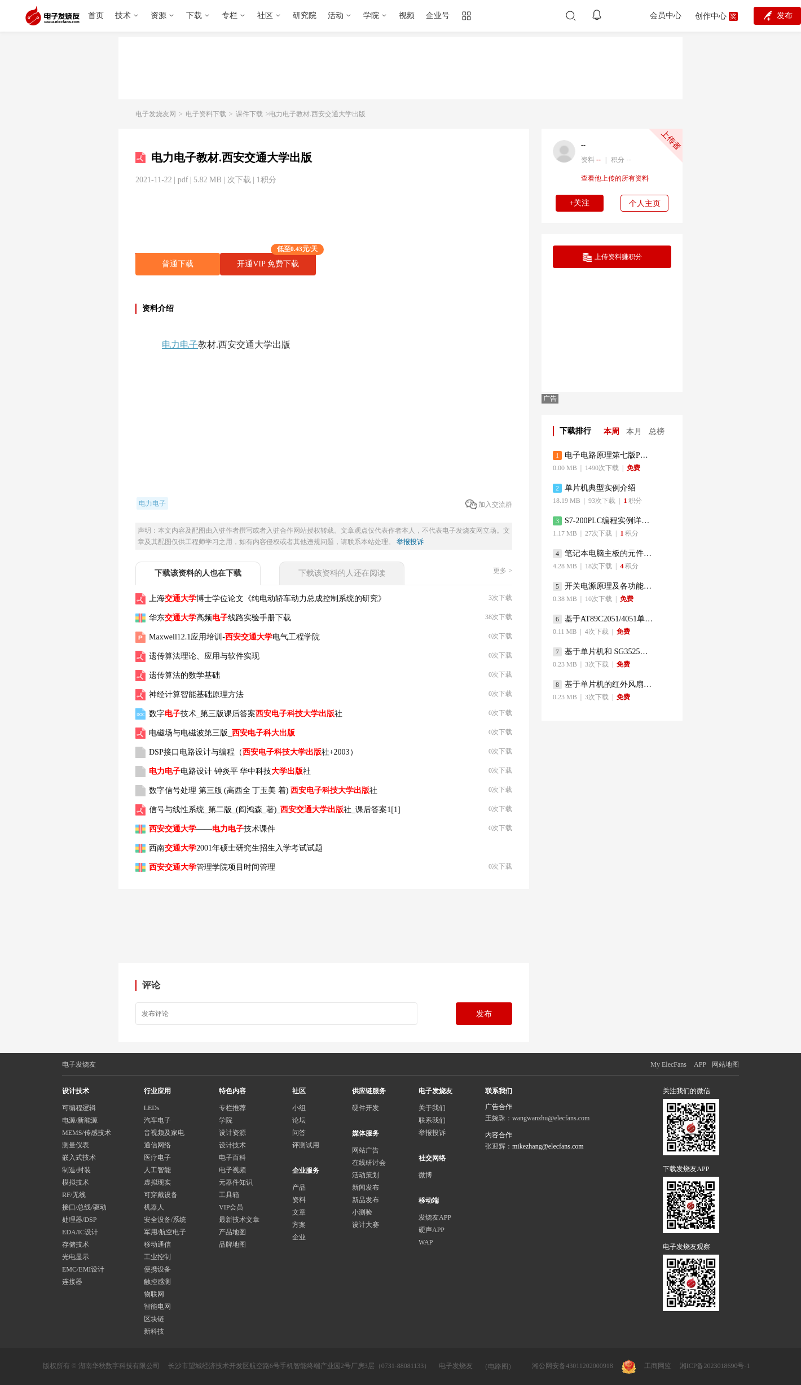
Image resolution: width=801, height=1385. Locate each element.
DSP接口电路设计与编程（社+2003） (253, 752)
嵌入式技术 (79, 1158)
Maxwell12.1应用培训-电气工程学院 (234, 637)
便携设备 (157, 1269)
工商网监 (646, 1367)
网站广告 (365, 1150)
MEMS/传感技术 (86, 1133)
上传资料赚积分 (612, 257)
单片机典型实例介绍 (594, 488)
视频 (407, 15)
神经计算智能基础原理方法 (196, 694)
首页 (96, 15)
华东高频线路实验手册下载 (220, 617)
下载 (194, 15)
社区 (265, 15)
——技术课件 (212, 829)
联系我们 (432, 1120)
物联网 (154, 1294)
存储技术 (75, 1244)
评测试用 (305, 1145)
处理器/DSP (79, 1220)
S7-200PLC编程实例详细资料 (603, 520)
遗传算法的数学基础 (184, 675)
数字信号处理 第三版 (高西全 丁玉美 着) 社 (263, 790)
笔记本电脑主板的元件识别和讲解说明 (603, 553)
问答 (299, 1133)
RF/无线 (74, 1195)
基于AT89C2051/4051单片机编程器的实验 (603, 619)
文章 (299, 1212)
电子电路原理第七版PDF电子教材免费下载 (603, 455)
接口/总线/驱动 (84, 1207)
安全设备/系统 (165, 1220)
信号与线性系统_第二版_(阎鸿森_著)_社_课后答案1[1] (274, 809)
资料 (299, 1200)
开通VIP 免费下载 (276, 260)
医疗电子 (157, 1158)
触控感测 (157, 1282)
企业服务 (305, 1170)
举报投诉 (410, 542)
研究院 (304, 15)
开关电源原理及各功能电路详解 (603, 586)
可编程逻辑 (79, 1108)
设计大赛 (365, 1225)
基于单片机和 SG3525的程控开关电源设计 (603, 651)
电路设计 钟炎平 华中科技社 (230, 771)
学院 (371, 15)
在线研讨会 (369, 1163)
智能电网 (157, 1307)
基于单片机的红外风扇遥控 (603, 684)
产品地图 (232, 1232)
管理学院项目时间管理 (212, 867)
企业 (299, 1237)
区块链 (154, 1319)
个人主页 (645, 203)
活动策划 (365, 1175)
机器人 (154, 1207)
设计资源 (232, 1133)
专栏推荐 (232, 1108)
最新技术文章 (239, 1220)
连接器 (72, 1282)
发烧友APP (435, 1217)
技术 (123, 15)
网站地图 (725, 1064)
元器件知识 (236, 1182)
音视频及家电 (164, 1133)
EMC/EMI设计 (83, 1269)
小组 (299, 1108)
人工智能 (157, 1170)
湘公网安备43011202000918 (572, 1366)
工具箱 (229, 1195)
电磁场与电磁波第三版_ (222, 733)
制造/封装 (76, 1170)
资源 (158, 15)
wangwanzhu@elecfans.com (550, 1118)
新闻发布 (365, 1187)
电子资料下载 (206, 114)
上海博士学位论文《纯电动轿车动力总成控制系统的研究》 (267, 598)
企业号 (438, 15)
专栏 (229, 15)
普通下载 (177, 264)
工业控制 (157, 1257)
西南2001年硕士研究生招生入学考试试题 (236, 848)
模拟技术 (75, 1182)
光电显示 (75, 1257)
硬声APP (431, 1230)
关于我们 (432, 1108)
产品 (299, 1187)
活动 (336, 15)
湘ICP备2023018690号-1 (715, 1366)
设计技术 (232, 1145)
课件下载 (249, 114)
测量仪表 (75, 1145)
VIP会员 (231, 1207)
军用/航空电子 (165, 1232)
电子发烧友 (456, 1366)
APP (700, 1064)
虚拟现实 (157, 1182)
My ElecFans (668, 1064)
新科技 (154, 1331)
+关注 (580, 203)
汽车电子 (157, 1120)
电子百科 (232, 1158)
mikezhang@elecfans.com (548, 1146)
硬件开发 (365, 1108)
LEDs (152, 1108)
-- (583, 145)
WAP (426, 1242)
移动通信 (157, 1244)
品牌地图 (232, 1244)
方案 (299, 1225)
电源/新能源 (80, 1120)
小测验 (362, 1212)
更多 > (502, 571)
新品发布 (365, 1200)
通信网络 (157, 1145)
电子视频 (232, 1170)
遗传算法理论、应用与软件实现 (204, 656)
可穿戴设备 (161, 1195)
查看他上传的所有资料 (615, 178)
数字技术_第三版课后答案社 (245, 713)
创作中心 (711, 16)
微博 (425, 1175)
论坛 (299, 1120)
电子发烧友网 (155, 114)
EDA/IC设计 (80, 1232)
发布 (484, 1014)
